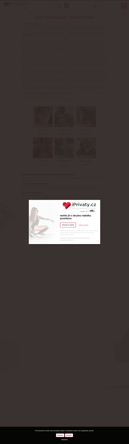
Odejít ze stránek (83, 225)
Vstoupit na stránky (68, 225)
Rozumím (69, 435)
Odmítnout (64, 439)
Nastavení (60, 435)
